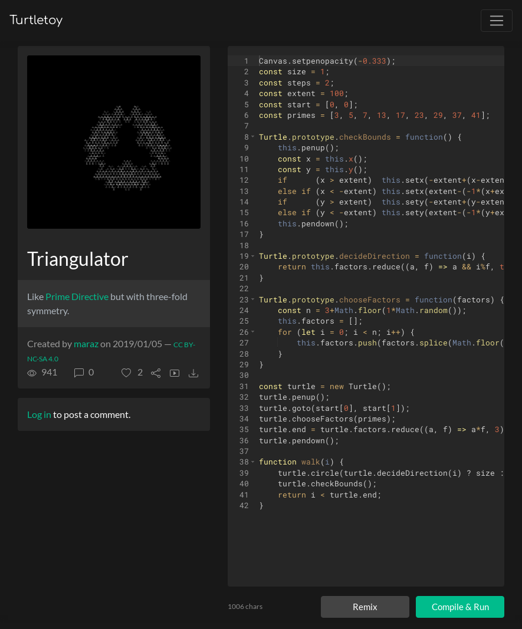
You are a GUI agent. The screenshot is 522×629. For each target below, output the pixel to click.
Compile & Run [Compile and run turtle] (460, 606)
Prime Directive (77, 296)
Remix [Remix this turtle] (365, 606)
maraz (86, 343)
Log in (39, 414)
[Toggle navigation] (497, 20)
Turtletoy (36, 20)
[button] (132, 372)
